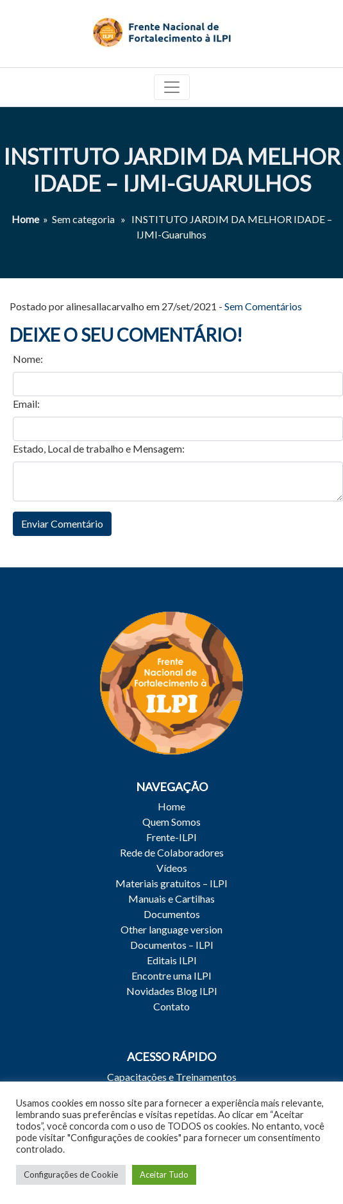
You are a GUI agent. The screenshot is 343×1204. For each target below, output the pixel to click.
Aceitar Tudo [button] (164, 1174)
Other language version (171, 929)
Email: (26, 403)
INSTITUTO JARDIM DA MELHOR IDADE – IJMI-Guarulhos (171, 169)
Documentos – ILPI (171, 945)
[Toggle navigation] (172, 87)
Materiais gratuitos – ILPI (171, 883)
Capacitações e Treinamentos (172, 1077)
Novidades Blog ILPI (171, 991)
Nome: (28, 359)
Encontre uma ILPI (171, 975)
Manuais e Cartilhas (171, 898)
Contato (171, 1006)
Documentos (172, 914)
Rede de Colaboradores (172, 852)
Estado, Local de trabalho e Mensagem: (99, 448)
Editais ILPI (172, 960)
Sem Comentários (263, 306)
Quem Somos (171, 821)
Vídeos (171, 868)
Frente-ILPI (171, 837)
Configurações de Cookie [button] (71, 1174)
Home (25, 219)
